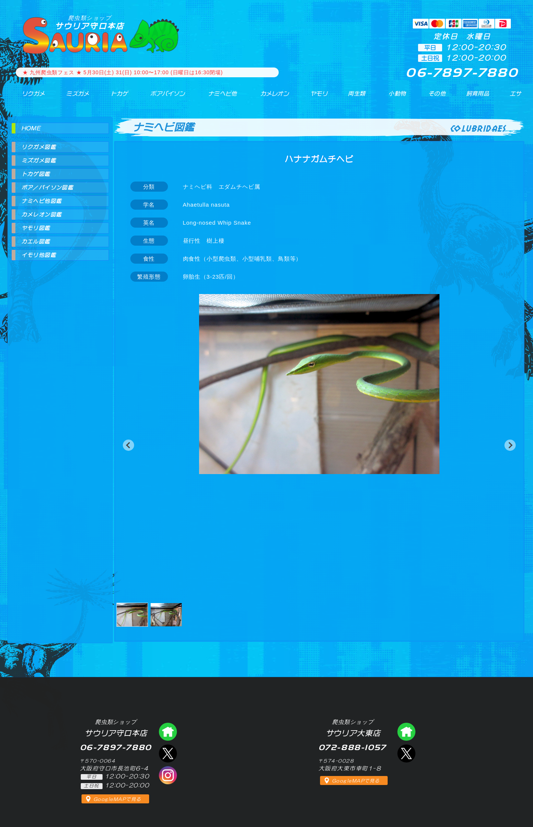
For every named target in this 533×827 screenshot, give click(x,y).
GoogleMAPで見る (117, 799)
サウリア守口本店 (90, 22)
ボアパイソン (160, 97)
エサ (513, 97)
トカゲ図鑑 (35, 174)
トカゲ (112, 97)
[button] (128, 445)
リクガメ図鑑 (38, 147)
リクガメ (28, 97)
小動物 (397, 97)
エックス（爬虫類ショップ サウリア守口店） (168, 753)
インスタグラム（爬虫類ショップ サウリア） (168, 775)
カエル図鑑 (35, 241)
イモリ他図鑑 (38, 255)
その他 (438, 97)
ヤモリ (314, 97)
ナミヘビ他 (217, 97)
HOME (31, 128)
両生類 (352, 97)
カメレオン (270, 97)
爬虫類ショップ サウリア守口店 (168, 732)
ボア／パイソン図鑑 (47, 187)
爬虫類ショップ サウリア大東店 (406, 732)
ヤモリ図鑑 (35, 228)
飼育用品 (477, 97)
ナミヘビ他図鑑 (41, 201)
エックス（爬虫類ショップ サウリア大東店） (406, 753)
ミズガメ (72, 97)
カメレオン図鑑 (41, 214)
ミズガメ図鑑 (38, 160)
